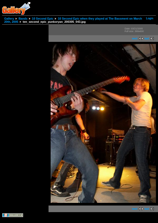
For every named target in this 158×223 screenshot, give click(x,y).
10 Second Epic (42, 18)
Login (149, 18)
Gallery (9, 18)
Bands (22, 18)
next (134, 38)
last (147, 38)
